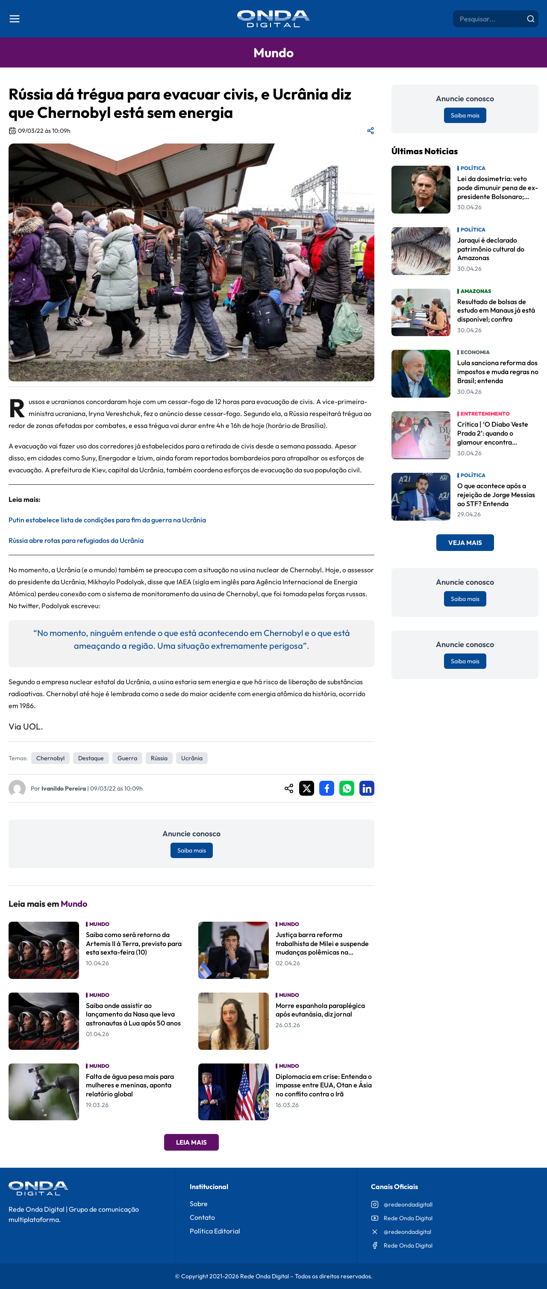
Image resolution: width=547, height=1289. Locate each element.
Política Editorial (215, 1231)
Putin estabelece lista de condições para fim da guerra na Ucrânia (107, 520)
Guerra (127, 758)
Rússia (159, 758)
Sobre (199, 1203)
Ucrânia (192, 758)
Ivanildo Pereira (63, 788)
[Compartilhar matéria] (370, 131)
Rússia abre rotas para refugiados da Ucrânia (76, 540)
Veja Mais (465, 543)
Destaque (91, 758)
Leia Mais (191, 1142)
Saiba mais (191, 850)
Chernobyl (50, 758)
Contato (202, 1217)
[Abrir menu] (15, 19)
